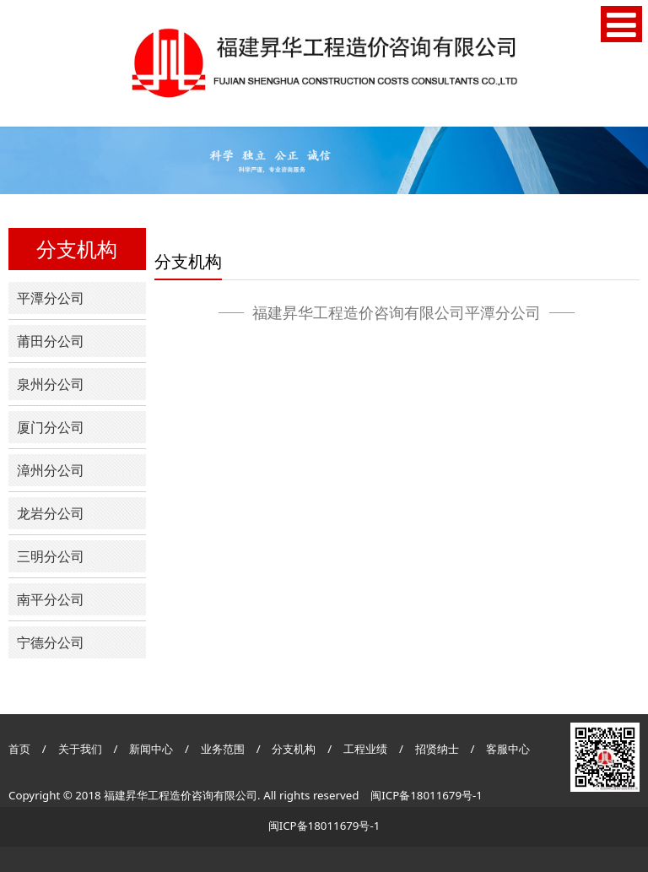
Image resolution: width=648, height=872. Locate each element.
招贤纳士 (438, 748)
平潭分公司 (50, 298)
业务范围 (223, 748)
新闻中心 (151, 748)
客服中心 (508, 748)
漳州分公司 (50, 470)
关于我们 (80, 748)
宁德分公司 (50, 642)
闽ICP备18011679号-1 (426, 795)
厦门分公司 (50, 427)
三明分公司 (50, 556)
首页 (19, 748)
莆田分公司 (50, 341)
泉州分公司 (50, 384)
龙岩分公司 (50, 513)
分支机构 (294, 748)
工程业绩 (366, 748)
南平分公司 (50, 599)
